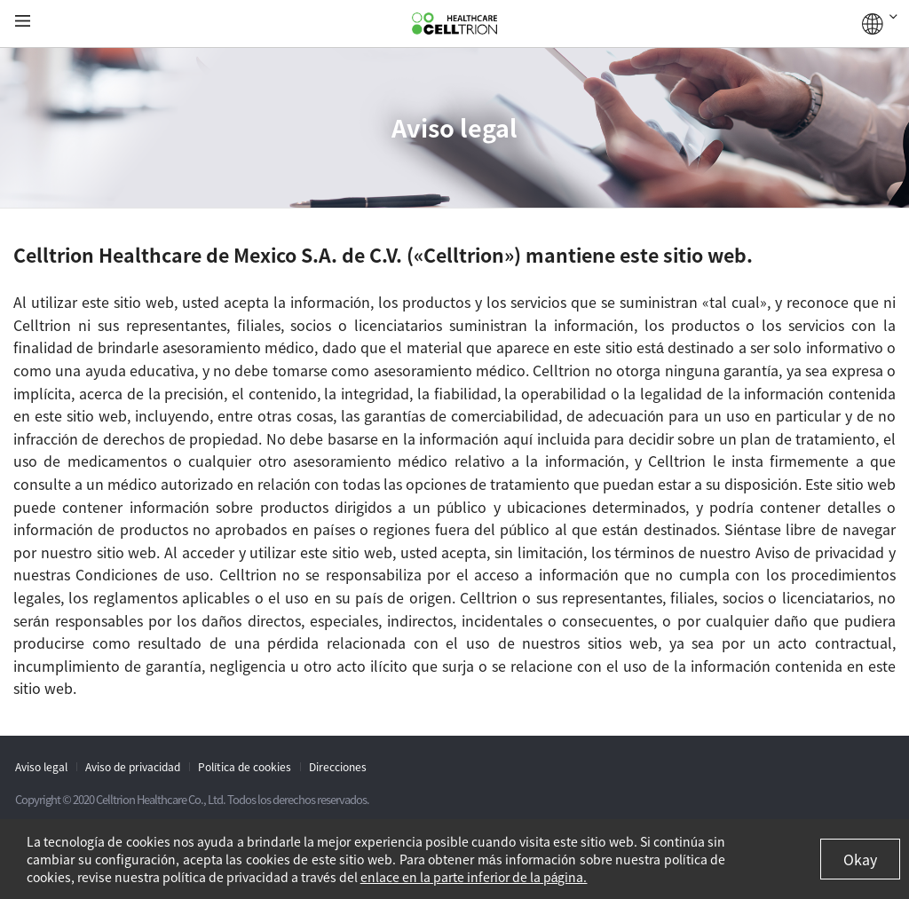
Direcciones (338, 767)
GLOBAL (879, 24)
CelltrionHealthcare (454, 23)
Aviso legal (41, 767)
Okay (860, 859)
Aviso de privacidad (132, 767)
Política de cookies (244, 767)
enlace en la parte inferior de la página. (474, 877)
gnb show (22, 21)
